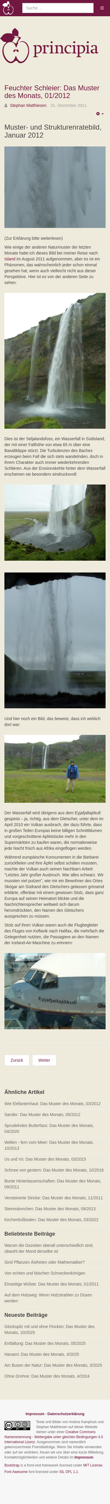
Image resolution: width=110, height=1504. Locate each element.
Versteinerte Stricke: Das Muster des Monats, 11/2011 (53, 1197)
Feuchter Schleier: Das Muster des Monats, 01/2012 (51, 91)
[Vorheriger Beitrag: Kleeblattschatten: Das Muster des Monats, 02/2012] (16, 1060)
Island (9, 259)
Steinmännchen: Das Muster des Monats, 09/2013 (50, 1208)
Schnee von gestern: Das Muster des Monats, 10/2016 (54, 1170)
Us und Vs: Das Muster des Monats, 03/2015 (45, 1159)
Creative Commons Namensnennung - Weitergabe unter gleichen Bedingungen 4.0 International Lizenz (53, 1437)
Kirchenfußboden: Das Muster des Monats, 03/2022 (51, 1219)
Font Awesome (16, 1472)
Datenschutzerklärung (66, 1414)
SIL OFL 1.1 (68, 1472)
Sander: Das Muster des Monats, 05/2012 (42, 1114)
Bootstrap (11, 1465)
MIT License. (93, 1465)
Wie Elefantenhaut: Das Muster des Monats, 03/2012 (52, 1103)
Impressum (35, 1414)
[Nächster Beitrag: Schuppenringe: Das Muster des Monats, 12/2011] (44, 1060)
